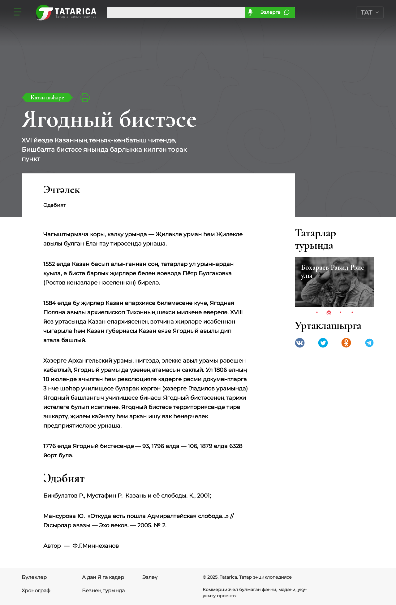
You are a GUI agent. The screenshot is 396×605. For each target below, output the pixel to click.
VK (300, 343)
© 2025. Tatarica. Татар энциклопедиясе (247, 577)
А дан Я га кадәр (103, 577)
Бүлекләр (34, 577)
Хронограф (36, 591)
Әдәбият (59, 205)
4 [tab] (352, 312)
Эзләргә (270, 12)
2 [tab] (328, 312)
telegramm (369, 343)
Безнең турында (103, 591)
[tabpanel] (334, 282)
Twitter (323, 343)
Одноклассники (346, 343)
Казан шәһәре (47, 97)
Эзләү (149, 577)
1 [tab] (317, 312)
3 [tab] (340, 312)
